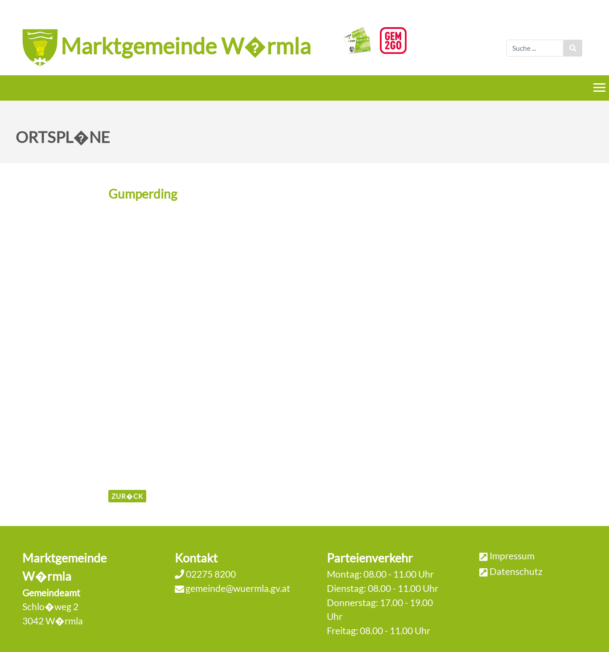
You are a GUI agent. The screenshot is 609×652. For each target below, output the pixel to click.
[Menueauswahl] (599, 87)
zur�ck (127, 496)
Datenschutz (516, 571)
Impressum (512, 555)
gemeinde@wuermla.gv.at (237, 588)
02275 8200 (210, 573)
